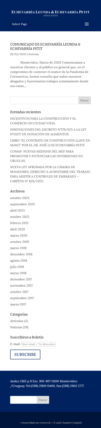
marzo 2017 (18, 304)
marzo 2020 (18, 235)
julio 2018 (17, 267)
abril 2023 (17, 210)
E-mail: (15, 344)
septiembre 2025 (22, 204)
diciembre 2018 (21, 254)
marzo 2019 (18, 248)
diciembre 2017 (21, 279)
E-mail (57, 422)
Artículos (16, 321)
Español (67, 422)
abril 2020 (17, 229)
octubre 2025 (19, 198)
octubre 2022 (19, 217)
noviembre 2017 (21, 285)
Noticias (33, 54)
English (77, 422)
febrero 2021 (19, 223)
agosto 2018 (18, 260)
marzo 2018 (18, 273)
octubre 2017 (19, 292)
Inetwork (45, 422)
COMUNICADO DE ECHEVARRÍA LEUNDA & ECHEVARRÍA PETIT (45, 46)
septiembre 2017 (22, 298)
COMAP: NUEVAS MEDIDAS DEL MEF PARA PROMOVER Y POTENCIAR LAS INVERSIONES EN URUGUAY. (46, 156)
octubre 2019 (19, 242)
